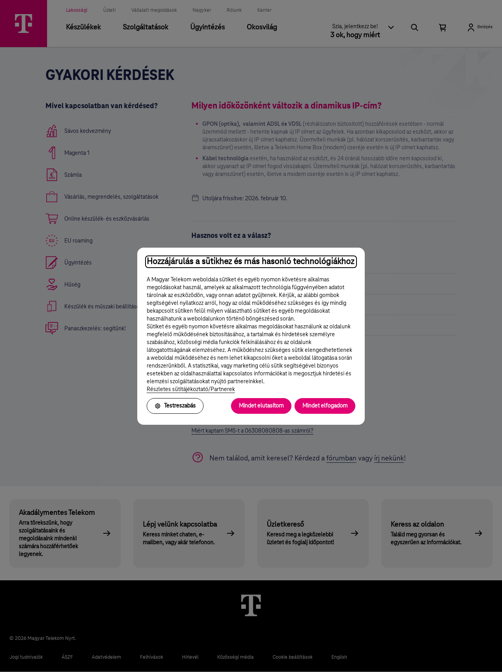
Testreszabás (175, 406)
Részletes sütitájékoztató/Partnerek (191, 389)
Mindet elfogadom (324, 406)
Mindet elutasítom (261, 406)
